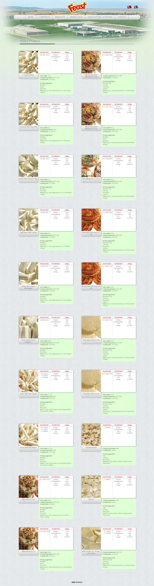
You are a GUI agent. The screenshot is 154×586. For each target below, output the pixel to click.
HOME (31, 17)
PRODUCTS (60, 17)
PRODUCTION (76, 17)
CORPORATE (44, 17)
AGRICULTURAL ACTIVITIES (100, 17)
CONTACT (121, 17)
